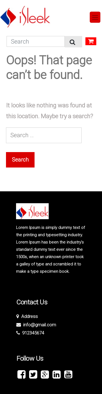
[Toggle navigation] (95, 17)
